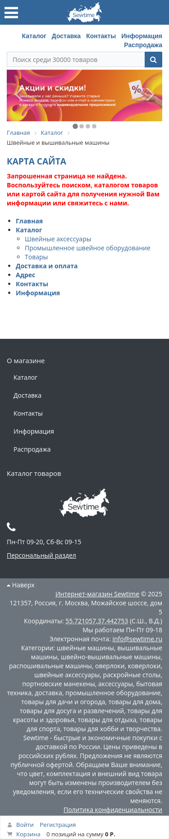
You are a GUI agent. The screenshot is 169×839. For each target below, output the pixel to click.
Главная (29, 221)
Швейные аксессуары (58, 239)
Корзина (28, 834)
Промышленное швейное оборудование (88, 248)
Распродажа (143, 45)
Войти (25, 825)
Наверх (21, 585)
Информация (141, 36)
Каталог (34, 36)
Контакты (101, 36)
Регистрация (58, 825)
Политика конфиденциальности (113, 809)
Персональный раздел (41, 555)
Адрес (25, 275)
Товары (36, 257)
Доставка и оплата (47, 266)
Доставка (66, 36)
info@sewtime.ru (137, 639)
